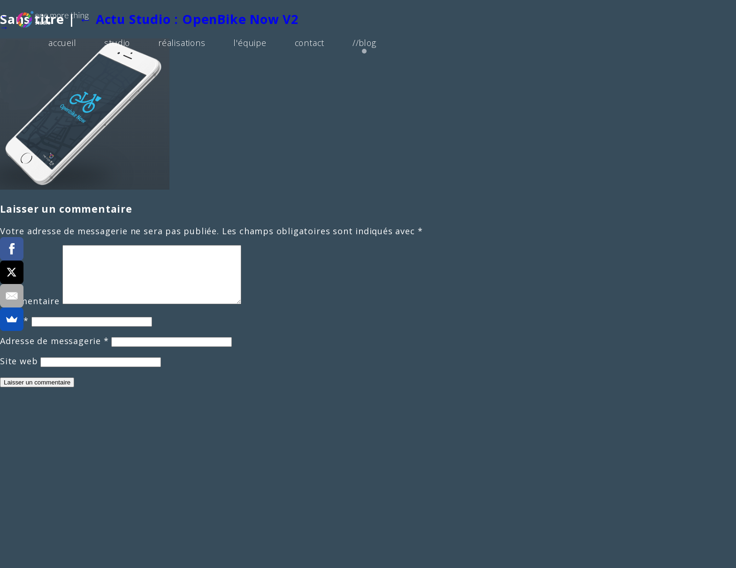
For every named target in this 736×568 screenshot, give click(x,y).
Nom (14, 332)
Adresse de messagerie (54, 352)
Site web (19, 372)
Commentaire (30, 312)
